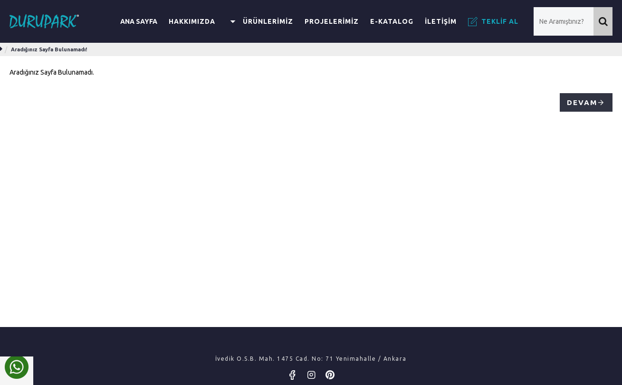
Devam (582, 102)
